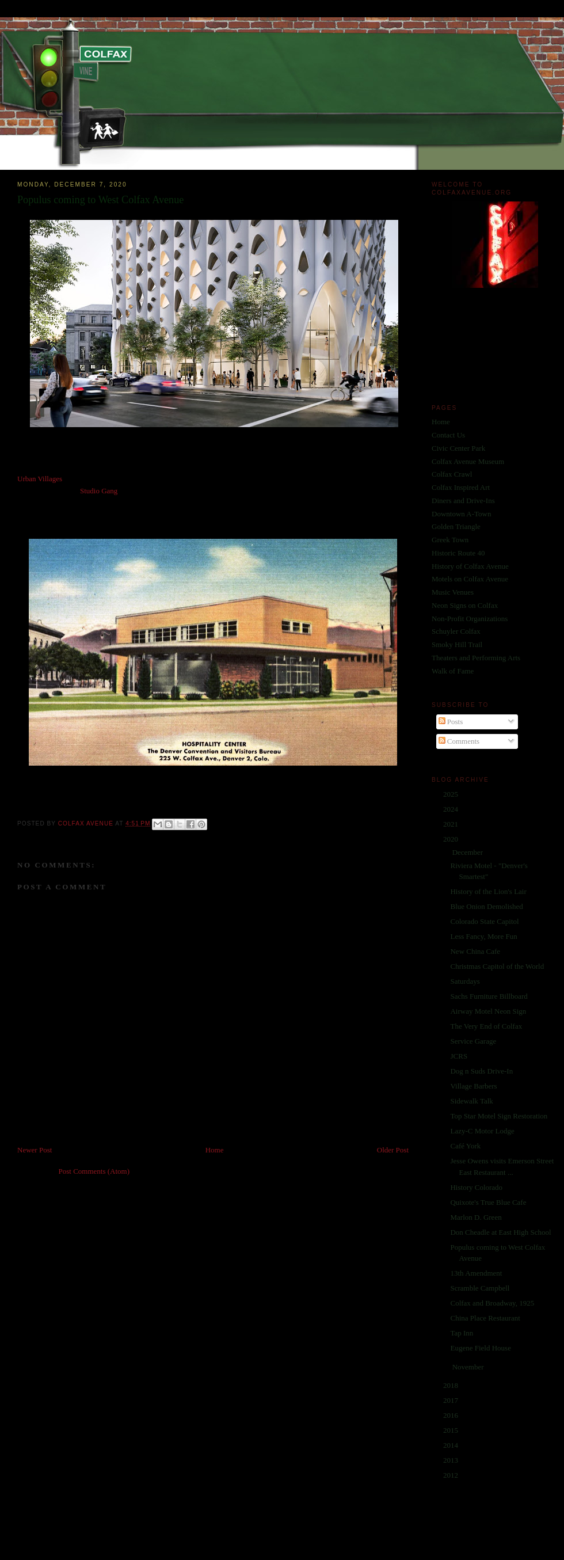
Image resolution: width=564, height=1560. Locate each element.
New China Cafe (475, 951)
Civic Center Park (458, 448)
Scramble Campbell (479, 1288)
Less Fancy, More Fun (483, 936)
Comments (459, 741)
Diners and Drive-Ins (463, 500)
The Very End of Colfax (486, 1026)
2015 (451, 1430)
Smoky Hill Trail (457, 644)
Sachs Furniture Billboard (488, 996)
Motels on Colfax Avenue (470, 578)
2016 (451, 1415)
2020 (451, 839)
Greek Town (450, 539)
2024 (451, 809)
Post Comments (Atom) (94, 1171)
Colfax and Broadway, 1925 (492, 1303)
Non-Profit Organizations (470, 618)
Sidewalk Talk (471, 1101)
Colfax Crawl (452, 474)
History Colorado (476, 1187)
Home (214, 1150)
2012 (451, 1475)
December (468, 852)
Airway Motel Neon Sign (488, 1011)
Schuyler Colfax (456, 631)
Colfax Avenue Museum (468, 461)
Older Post (393, 1150)
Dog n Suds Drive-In (481, 1071)
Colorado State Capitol (484, 921)
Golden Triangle (456, 526)
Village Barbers (473, 1086)
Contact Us (448, 435)
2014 (451, 1445)
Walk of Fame (453, 671)
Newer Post (34, 1150)
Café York (465, 1146)
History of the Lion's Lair (488, 891)
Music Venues (453, 592)
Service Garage (473, 1041)
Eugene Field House (480, 1348)
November (469, 1367)
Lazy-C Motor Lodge (482, 1131)
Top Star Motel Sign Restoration (498, 1116)
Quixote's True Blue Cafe (488, 1202)
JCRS (458, 1056)
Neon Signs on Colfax (465, 605)
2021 (451, 824)
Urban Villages (39, 478)
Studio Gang (98, 490)
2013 (451, 1460)
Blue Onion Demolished (486, 906)
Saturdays (464, 981)
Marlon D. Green (475, 1217)
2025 (451, 794)
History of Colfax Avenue (470, 566)
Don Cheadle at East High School (500, 1232)
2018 (451, 1385)
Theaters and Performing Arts (476, 657)
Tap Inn (461, 1333)
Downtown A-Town (461, 513)
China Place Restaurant (485, 1318)
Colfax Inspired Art (461, 487)
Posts (451, 721)
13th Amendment (476, 1273)
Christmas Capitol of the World (497, 966)
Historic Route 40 (458, 553)
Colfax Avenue (87, 823)
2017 (451, 1400)
